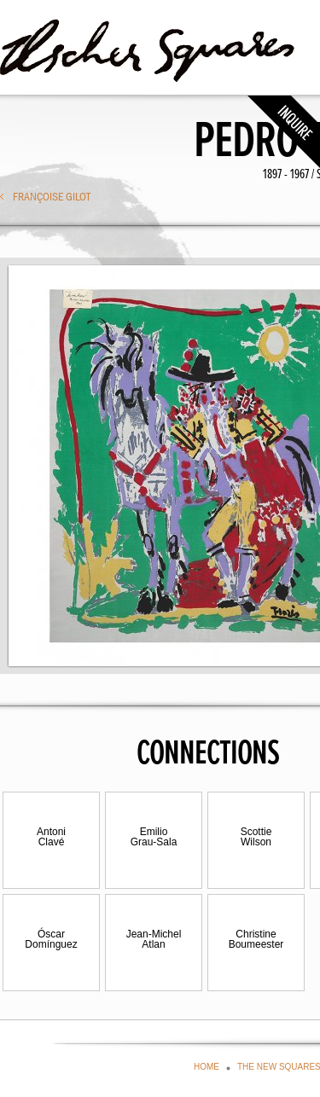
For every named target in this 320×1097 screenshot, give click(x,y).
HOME (206, 1066)
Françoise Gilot (51, 196)
